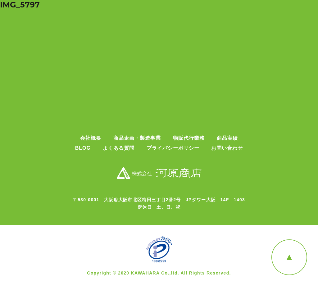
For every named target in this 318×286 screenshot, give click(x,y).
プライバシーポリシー (173, 148)
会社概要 (90, 138)
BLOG (83, 148)
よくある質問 (118, 148)
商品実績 (227, 138)
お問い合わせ (227, 148)
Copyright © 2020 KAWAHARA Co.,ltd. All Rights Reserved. (159, 273)
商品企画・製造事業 (137, 138)
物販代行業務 (189, 138)
